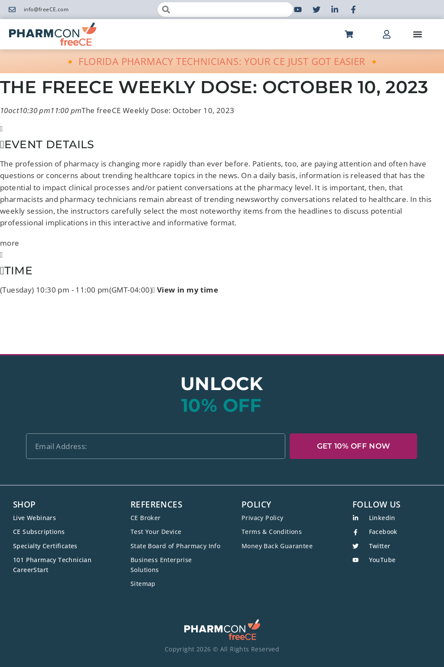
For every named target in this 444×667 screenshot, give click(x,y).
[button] (417, 34)
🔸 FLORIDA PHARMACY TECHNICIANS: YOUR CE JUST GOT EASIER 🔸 (222, 61)
